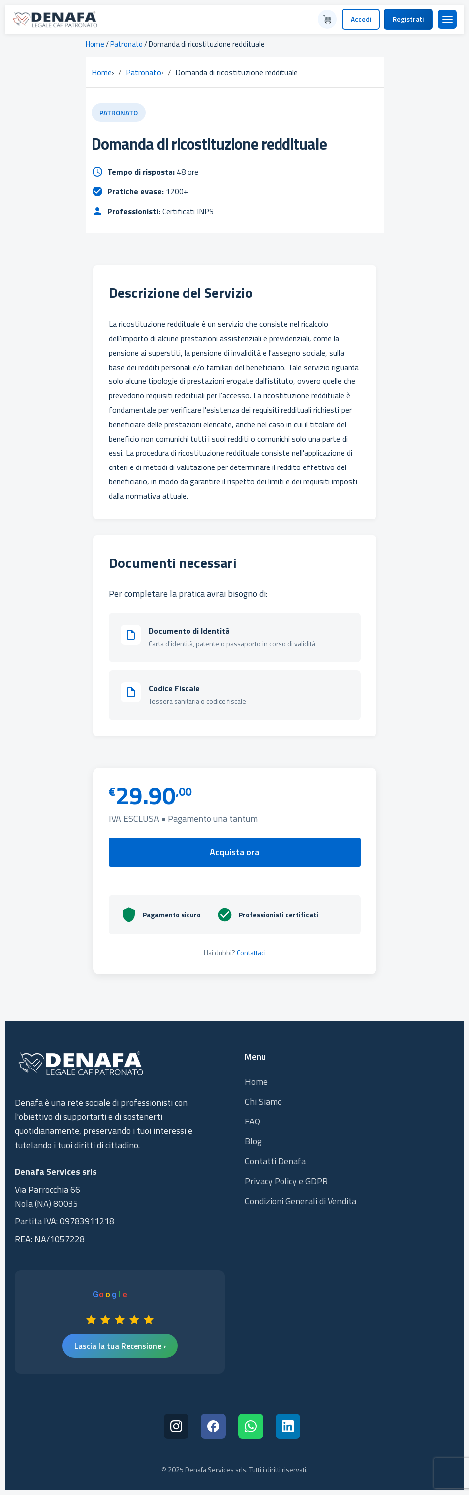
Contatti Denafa (275, 1161)
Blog (253, 1141)
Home (95, 44)
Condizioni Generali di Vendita (300, 1201)
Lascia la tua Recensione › (120, 1346)
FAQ (252, 1121)
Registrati (408, 19)
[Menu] (447, 19)
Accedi (361, 19)
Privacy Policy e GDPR (286, 1181)
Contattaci (251, 952)
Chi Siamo (263, 1101)
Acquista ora (234, 852)
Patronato (126, 44)
